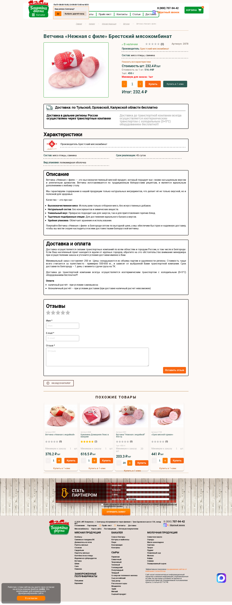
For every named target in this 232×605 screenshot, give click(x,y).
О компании (80, 529)
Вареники (79, 586)
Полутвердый (117, 573)
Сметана (150, 548)
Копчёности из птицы (84, 559)
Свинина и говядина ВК (85, 543)
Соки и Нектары (118, 540)
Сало (77, 569)
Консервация (117, 548)
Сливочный (116, 563)
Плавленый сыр (154, 556)
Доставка (171, 17)
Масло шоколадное (155, 545)
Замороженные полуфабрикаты (86, 578)
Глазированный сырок (156, 567)
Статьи (157, 17)
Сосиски (78, 551)
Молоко (150, 559)
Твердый (115, 576)
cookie (42, 589)
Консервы (115, 551)
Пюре (113, 545)
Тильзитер (115, 584)
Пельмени (79, 584)
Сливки (150, 564)
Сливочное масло (154, 540)
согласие (113, 507)
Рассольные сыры (119, 587)
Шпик (77, 567)
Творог (150, 551)
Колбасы (78, 540)
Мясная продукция (88, 536)
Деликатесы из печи (83, 545)
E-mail (115, 498)
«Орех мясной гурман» (162, 437)
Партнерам (92, 529)
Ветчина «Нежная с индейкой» (60, 437)
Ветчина (78, 564)
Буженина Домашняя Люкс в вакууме (95, 438)
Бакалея (117, 536)
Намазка (78, 572)
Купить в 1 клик (175, 87)
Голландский (117, 571)
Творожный (116, 565)
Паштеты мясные (82, 556)
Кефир (150, 561)
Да (78, 13)
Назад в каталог (61, 386)
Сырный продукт (118, 597)
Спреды (150, 543)
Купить (153, 87)
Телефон (116, 493)
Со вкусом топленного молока (124, 579)
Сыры (115, 555)
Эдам (113, 592)
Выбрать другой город (95, 13)
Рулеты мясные (81, 548)
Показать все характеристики (136, 65)
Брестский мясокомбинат (154, 52)
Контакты (142, 17)
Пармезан (115, 560)
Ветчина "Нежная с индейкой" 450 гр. (130, 438)
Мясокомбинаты (82, 532)
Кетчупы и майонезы (120, 543)
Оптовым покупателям (128, 532)
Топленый (115, 568)
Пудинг (150, 553)
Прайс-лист (125, 17)
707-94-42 (174, 524)
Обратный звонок (148, 12)
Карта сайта (96, 532)
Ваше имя (117, 488)
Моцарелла (116, 589)
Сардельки (79, 553)
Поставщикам (110, 532)
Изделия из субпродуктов (86, 561)
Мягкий (114, 595)
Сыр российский (118, 581)
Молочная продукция (162, 536)
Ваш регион (118, 502)
